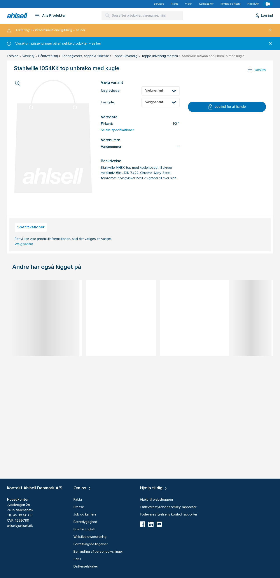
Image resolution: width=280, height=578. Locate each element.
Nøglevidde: (110, 90)
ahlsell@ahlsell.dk (20, 526)
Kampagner (206, 4)
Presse (79, 507)
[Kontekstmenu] (267, 4)
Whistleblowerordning (90, 536)
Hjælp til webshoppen (156, 499)
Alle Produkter (54, 15)
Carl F (78, 559)
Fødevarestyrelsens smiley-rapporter (168, 507)
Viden (188, 4)
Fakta (78, 499)
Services (159, 4)
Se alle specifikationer (117, 130)
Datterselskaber (86, 566)
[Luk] (268, 30)
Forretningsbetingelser (91, 544)
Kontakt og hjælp (230, 4)
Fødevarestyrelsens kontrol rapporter (168, 514)
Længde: (108, 102)
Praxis (174, 4)
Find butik (253, 4)
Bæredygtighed (85, 522)
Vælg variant (24, 244)
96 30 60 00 (23, 515)
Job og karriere (85, 514)
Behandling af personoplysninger (98, 551)
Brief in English (84, 529)
